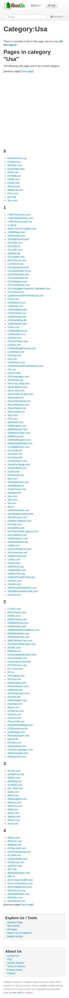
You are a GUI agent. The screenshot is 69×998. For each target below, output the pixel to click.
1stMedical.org (15, 566)
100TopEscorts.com (18, 239)
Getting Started (15, 962)
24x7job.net (13, 696)
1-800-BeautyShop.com (20, 218)
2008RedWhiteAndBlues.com (23, 630)
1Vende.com (14, 584)
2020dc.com (14, 647)
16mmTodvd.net (16, 411)
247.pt (10, 672)
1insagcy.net (14, 492)
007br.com (13, 172)
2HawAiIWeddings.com (20, 725)
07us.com (12, 193)
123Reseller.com (16, 334)
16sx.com (12, 415)
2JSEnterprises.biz (17, 728)
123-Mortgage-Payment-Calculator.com (28, 288)
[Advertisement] (34, 109)
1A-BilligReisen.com (18, 446)
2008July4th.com (16, 626)
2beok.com (13, 707)
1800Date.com (15, 422)
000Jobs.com (14, 165)
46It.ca (11, 876)
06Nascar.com (15, 190)
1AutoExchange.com (18, 464)
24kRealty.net (14, 689)
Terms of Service (16, 966)
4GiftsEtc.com (15, 897)
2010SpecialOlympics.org (21, 644)
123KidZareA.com (17, 323)
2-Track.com (14, 608)
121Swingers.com (17, 281)
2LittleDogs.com (16, 732)
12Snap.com (14, 355)
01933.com (13, 182)
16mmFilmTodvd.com (19, 401)
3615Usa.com (14, 806)
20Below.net (14, 651)
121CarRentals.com (18, 274)
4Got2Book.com (16, 901)
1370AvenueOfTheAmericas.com (25, 366)
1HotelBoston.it (15, 485)
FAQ (9, 959)
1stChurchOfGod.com (19, 549)
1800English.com (16, 425)
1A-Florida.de (14, 450)
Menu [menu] (36, 5)
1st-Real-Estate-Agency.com (22, 531)
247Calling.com (15, 675)
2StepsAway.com (16, 746)
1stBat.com (13, 545)
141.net (11, 369)
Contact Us (13, 955)
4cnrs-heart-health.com (20, 879)
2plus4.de (12, 739)
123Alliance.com (16, 302)
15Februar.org (15, 380)
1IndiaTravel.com (16, 489)
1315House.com (16, 362)
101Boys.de (13, 253)
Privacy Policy (14, 969)
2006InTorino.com (17, 619)
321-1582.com (15, 788)
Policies (11, 973)
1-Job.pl (11, 225)
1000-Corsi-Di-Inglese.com (22, 228)
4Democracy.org (16, 890)
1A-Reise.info (14, 457)
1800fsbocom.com (17, 429)
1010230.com (14, 242)
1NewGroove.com (17, 517)
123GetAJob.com (16, 313)
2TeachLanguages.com (20, 749)
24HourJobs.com (16, 682)
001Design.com (15, 168)
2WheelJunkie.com (17, 753)
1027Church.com (16, 260)
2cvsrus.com (14, 718)
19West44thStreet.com (19, 443)
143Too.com (14, 373)
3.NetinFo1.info (15, 774)
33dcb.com (13, 791)
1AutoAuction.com (17, 461)
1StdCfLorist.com (16, 556)
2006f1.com (13, 615)
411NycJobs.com (16, 848)
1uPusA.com (14, 580)
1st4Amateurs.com (17, 538)
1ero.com (12, 478)
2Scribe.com (14, 742)
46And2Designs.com (18, 872)
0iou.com (12, 200)
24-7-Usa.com (15, 668)
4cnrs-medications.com (20, 883)
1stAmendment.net (17, 542)
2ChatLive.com (15, 711)
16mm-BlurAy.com (17, 387)
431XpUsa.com (15, 862)
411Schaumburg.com (19, 851)
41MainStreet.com (17, 858)
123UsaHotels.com (17, 341)
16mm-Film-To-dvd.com (20, 394)
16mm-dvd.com (15, 390)
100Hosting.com (16, 235)
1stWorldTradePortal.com (21, 577)
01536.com (13, 179)
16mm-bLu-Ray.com (18, 383)
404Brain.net (14, 844)
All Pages (12, 929)
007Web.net (13, 175)
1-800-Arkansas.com (18, 214)
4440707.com (14, 865)
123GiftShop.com (16, 316)
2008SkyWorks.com (18, 633)
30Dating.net (14, 781)
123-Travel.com (15, 292)
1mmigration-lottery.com (20, 513)
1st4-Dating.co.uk (16, 534)
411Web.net (13, 855)
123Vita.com (14, 344)
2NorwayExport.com (18, 735)
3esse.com (13, 813)
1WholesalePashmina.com (21, 587)
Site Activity (13, 925)
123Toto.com (14, 337)
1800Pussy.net (15, 436)
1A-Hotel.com (14, 454)
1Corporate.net (15, 475)
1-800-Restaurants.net (19, 221)
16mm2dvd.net (15, 397)
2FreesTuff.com (15, 721)
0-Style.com (13, 161)
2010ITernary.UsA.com (19, 640)
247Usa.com (14, 679)
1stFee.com (13, 559)
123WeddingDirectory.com (21, 348)
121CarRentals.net (17, 278)
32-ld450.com (14, 784)
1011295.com (14, 249)
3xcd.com (12, 823)
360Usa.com (14, 802)
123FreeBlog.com (17, 309)
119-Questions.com (18, 267)
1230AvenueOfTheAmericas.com (25, 295)
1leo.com (12, 496)
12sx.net (12, 358)
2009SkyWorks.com (18, 637)
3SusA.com (13, 820)
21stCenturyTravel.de (19, 661)
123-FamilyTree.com (18, 285)
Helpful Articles (15, 936)
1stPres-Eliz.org (16, 573)
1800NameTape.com (18, 432)
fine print (17, 992)
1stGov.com (13, 563)
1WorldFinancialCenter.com (22, 591)
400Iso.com (13, 837)
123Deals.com (15, 306)
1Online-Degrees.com (19, 520)
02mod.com (13, 186)
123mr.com (13, 327)
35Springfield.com (17, 799)
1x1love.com (14, 594)
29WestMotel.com (17, 700)
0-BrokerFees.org (16, 158)
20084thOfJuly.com (17, 623)
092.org (11, 197)
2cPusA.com (14, 714)
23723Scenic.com (17, 665)
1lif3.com (12, 499)
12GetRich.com (15, 351)
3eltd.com (12, 809)
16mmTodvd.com (16, 408)
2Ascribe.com (14, 703)
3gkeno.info (13, 816)
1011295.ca (13, 246)
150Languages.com (18, 376)
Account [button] (58, 16)
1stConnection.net (17, 552)
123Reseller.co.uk (17, 330)
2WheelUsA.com (16, 756)
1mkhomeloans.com (18, 510)
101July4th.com (16, 256)
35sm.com (13, 795)
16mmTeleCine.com (18, 404)
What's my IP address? (19, 932)
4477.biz (12, 869)
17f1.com (12, 418)
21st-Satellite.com (17, 658)
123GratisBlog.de (16, 320)
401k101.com (14, 841)
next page (27, 71)
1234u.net (12, 299)
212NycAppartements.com (21, 654)
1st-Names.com (16, 527)
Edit (51, 5)
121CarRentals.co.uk (18, 270)
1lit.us (10, 506)
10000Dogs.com (16, 232)
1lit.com (11, 503)
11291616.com (15, 263)
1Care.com (13, 471)
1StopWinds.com (16, 570)
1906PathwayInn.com (19, 439)
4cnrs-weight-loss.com (19, 887)
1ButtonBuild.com (17, 468)
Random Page (15, 922)
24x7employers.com (18, 693)
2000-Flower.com (16, 612)
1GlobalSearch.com (18, 482)
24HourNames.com (18, 686)
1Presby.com (14, 524)
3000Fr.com (13, 777)
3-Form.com (13, 770)
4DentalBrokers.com (18, 894)
